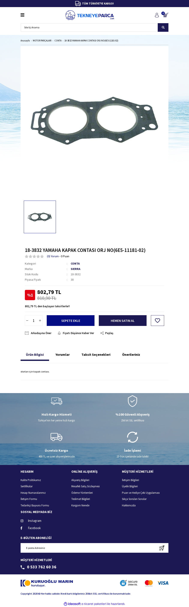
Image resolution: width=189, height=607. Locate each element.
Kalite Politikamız (31, 480)
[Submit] (161, 548)
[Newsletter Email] (94, 548)
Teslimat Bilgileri (80, 499)
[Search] (94, 27)
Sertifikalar (27, 486)
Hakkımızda (129, 505)
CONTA (75, 263)
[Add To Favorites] (157, 320)
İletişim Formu (29, 499)
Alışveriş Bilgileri (80, 480)
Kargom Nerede (80, 505)
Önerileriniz (131, 354)
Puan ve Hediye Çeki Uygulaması (141, 493)
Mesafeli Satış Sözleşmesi (85, 486)
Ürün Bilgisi (35, 354)
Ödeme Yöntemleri (82, 493)
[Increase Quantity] (40, 320)
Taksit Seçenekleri (95, 354)
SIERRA (75, 269)
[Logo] (90, 15)
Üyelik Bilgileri (130, 486)
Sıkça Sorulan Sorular (134, 499)
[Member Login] (157, 15)
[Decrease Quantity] (27, 320)
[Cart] (165, 15)
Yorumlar (63, 354)
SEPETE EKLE (70, 320)
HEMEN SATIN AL (123, 320)
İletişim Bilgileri (130, 480)
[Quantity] (33, 320)
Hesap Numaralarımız (33, 493)
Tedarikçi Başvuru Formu (35, 505)
